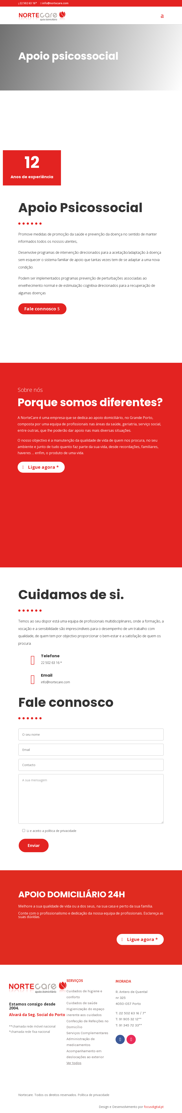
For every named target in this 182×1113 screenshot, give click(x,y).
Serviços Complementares (87, 1033)
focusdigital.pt (154, 1107)
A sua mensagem (91, 799)
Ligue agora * (43, 467)
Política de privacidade (93, 1095)
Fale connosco (40, 309)
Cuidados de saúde (81, 1003)
